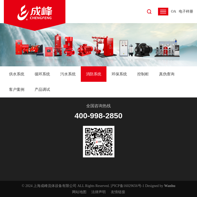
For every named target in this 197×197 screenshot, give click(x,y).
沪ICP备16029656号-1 (127, 186)
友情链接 (118, 192)
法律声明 (98, 192)
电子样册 (186, 11)
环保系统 (119, 74)
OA (173, 11)
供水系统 (16, 74)
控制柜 (143, 74)
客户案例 (16, 89)
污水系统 (68, 74)
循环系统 (42, 74)
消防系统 (93, 74)
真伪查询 (166, 74)
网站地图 (79, 192)
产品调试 (42, 89)
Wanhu (169, 186)
